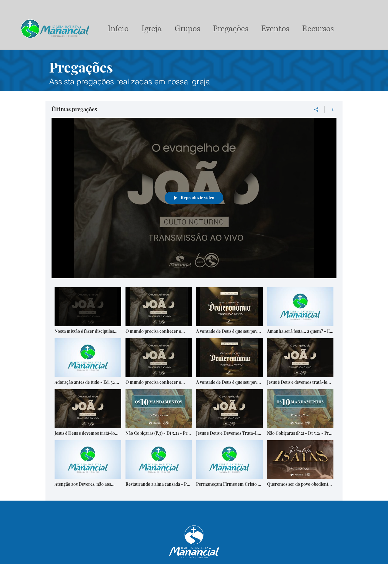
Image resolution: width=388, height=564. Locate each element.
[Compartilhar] (316, 109)
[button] (187, 28)
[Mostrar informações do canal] (330, 109)
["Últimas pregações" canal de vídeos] (194, 389)
